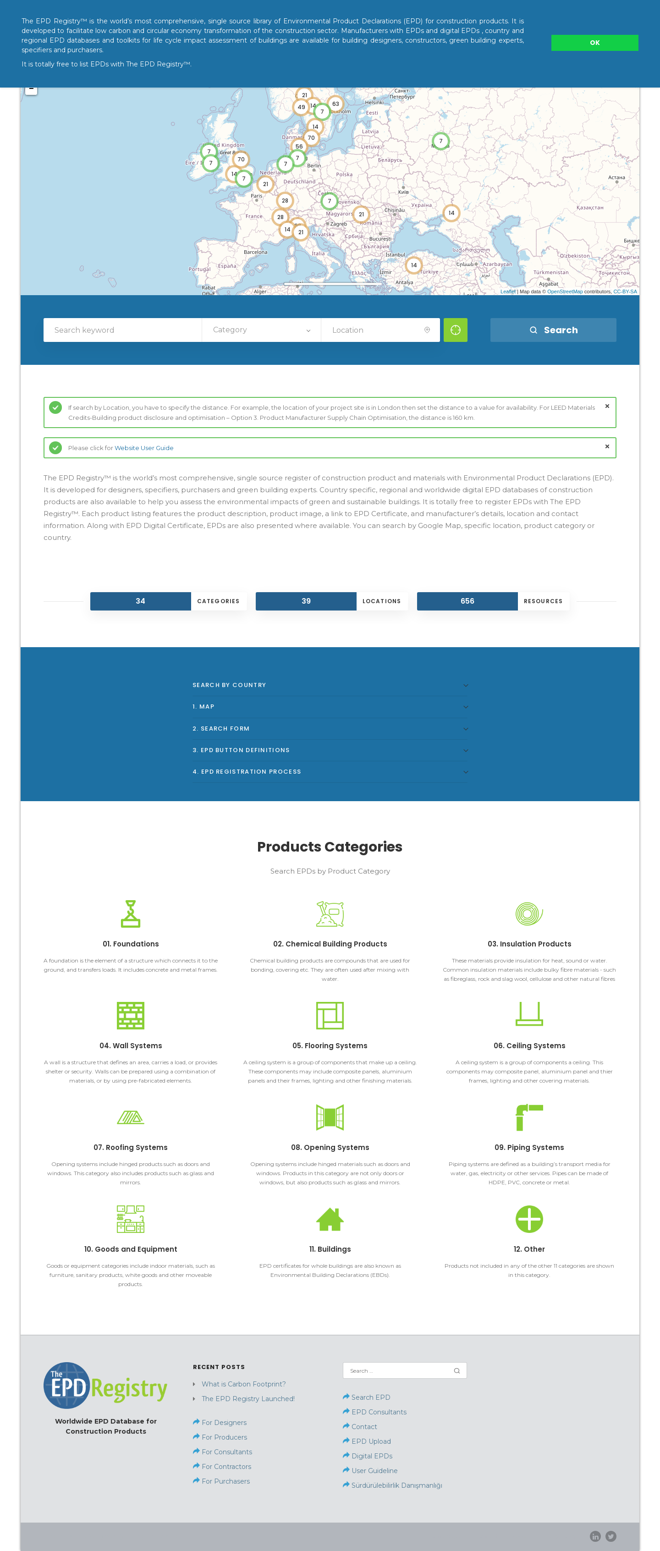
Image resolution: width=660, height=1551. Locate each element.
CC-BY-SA (625, 291)
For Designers (223, 1423)
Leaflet (508, 291)
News (518, 1536)
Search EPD (366, 1397)
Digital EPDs (372, 1456)
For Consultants (226, 1452)
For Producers (223, 1437)
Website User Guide (144, 447)
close (607, 406)
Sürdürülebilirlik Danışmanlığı (392, 1485)
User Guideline (375, 1471)
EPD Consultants (379, 1412)
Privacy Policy (557, 1536)
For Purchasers (225, 1481)
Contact (364, 1427)
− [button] (31, 88)
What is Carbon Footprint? (244, 1384)
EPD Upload (367, 1441)
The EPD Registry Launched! (248, 1399)
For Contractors (225, 1467)
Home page (444, 1536)
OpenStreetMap (565, 291)
